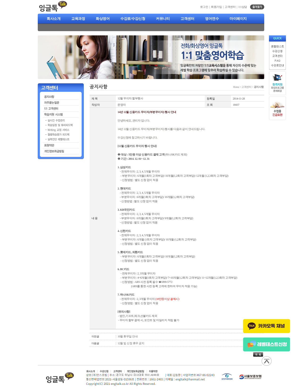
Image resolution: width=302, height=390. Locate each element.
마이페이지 (238, 19)
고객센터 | (231, 6)
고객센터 (187, 19)
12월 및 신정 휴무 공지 (130, 343)
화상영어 (102, 19)
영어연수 (212, 19)
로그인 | (205, 6)
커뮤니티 (163, 19)
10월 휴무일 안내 (127, 336)
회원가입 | (218, 6)
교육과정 (78, 19)
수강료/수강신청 (132, 19)
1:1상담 (242, 6)
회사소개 (53, 19)
